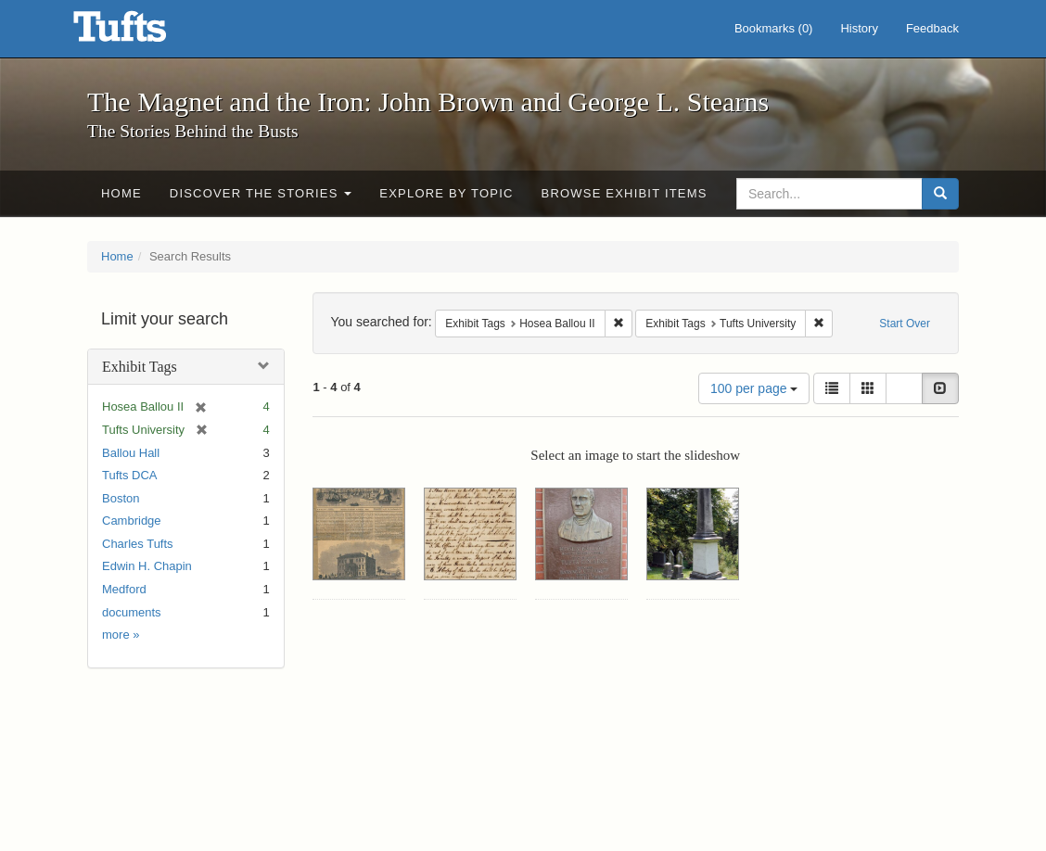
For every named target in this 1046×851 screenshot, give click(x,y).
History (858, 28)
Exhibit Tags (139, 367)
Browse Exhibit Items (625, 193)
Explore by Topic (446, 193)
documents (131, 612)
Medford (124, 589)
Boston (120, 498)
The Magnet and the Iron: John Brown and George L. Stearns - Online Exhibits (142, 32)
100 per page (753, 388)
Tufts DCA (129, 475)
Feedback (932, 28)
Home (121, 193)
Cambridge (131, 520)
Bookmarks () (773, 28)
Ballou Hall (130, 453)
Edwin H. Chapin (147, 566)
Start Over (904, 323)
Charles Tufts (137, 544)
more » (120, 634)
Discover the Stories (261, 193)
